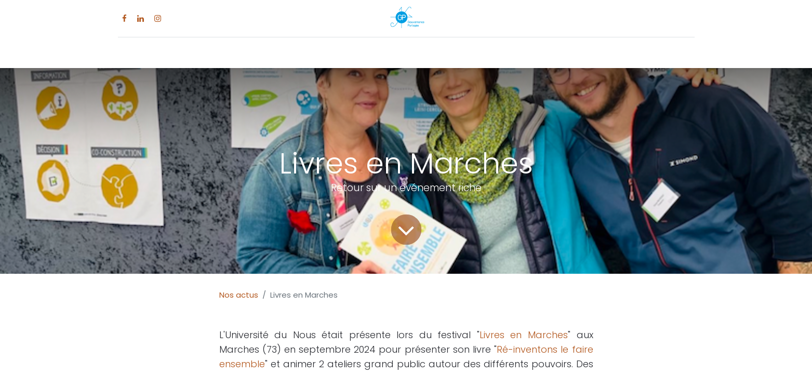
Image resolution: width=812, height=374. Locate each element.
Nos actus (238, 294)
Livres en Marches (524, 334)
